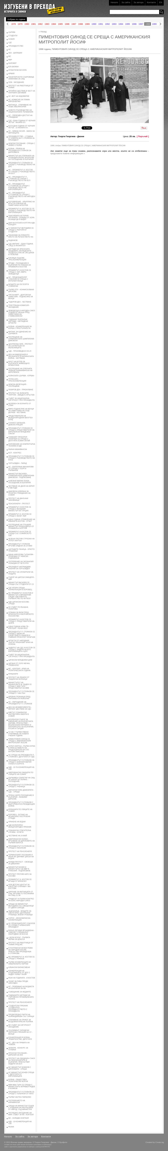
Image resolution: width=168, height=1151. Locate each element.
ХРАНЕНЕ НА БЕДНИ (17, 822)
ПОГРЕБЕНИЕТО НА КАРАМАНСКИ (16, 1101)
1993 (114, 24)
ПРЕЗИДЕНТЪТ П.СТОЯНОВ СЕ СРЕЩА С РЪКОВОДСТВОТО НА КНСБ (21, 458)
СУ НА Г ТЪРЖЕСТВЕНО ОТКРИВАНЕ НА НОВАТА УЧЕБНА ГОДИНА (18, 733)
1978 (13, 24)
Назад (7, 24)
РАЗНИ (11, 1127)
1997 (141, 24)
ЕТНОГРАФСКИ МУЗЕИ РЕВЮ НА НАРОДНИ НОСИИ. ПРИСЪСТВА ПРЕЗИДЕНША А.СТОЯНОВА (20, 950)
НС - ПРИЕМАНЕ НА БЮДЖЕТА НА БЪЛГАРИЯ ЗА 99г (21, 987)
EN (160, 2)
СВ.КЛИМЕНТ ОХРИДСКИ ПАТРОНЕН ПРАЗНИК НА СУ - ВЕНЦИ (20, 1032)
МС (9, 56)
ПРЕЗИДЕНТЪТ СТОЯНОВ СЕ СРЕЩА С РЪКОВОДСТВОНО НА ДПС (21, 164)
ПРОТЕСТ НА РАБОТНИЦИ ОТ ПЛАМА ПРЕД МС (20, 943)
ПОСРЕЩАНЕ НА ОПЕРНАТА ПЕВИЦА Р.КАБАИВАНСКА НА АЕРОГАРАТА (20, 370)
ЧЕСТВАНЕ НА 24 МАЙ (17, 836)
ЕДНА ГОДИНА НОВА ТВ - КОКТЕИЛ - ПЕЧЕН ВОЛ (18, 627)
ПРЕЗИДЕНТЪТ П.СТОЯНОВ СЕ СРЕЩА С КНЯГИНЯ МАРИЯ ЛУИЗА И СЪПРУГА (21, 762)
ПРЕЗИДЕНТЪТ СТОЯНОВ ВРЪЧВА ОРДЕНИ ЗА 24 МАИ (20, 545)
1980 (26, 24)
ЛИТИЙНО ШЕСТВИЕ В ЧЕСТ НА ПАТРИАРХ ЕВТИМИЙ (21, 92)
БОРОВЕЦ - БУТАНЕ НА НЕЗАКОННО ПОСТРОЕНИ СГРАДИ (19, 816)
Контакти (151, 2)
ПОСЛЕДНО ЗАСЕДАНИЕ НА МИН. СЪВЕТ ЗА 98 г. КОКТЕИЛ (21, 1114)
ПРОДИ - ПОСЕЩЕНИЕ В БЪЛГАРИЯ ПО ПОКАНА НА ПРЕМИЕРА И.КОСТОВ (19, 265)
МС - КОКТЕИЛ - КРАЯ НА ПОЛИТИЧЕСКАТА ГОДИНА (19, 669)
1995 (127, 24)
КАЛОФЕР (12, 63)
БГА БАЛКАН (13, 67)
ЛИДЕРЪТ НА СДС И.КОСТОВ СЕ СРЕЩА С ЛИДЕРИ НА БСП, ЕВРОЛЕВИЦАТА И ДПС (21, 649)
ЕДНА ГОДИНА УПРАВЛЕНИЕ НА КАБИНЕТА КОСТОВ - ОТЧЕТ (21, 520)
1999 (154, 24)
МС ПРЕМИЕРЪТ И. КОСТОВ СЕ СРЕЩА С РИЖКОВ (21, 958)
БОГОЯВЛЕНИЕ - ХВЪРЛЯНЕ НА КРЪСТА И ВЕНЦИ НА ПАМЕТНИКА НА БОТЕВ (21, 203)
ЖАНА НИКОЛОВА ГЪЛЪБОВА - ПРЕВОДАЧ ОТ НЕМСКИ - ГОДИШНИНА (21, 556)
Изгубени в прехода (33, 7)
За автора (138, 2)
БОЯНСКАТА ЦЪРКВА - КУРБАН (21, 376)
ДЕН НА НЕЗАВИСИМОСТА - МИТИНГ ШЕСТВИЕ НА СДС (20, 708)
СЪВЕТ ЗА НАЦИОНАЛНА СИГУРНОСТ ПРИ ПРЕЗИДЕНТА (21, 399)
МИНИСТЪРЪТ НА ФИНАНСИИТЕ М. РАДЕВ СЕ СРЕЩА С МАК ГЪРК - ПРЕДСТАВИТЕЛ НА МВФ (20, 685)
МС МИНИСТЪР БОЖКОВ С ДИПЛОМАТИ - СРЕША (19, 1068)
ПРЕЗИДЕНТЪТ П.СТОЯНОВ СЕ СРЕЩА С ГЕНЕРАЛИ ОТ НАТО (21, 1093)
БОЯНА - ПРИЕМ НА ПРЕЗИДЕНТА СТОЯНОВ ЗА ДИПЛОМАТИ (19, 150)
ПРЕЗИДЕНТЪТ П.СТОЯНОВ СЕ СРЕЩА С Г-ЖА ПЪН (21, 692)
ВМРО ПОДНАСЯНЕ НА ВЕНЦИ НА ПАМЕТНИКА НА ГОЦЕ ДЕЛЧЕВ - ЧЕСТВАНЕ (21, 410)
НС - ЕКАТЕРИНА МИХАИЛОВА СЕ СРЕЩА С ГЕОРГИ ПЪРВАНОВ (21, 468)
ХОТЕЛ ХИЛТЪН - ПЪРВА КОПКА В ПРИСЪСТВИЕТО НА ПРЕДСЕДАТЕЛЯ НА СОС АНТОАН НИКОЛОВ (21, 748)
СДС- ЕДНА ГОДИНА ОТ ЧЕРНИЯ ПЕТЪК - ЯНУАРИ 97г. (21, 121)
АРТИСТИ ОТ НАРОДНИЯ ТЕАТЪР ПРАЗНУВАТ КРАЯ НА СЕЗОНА (20, 642)
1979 (20, 24)
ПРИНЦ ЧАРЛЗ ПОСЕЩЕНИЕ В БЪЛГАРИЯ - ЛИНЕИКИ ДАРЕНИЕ (21, 797)
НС (9, 49)
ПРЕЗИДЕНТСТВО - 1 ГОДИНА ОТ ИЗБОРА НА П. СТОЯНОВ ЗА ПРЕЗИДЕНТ (21, 138)
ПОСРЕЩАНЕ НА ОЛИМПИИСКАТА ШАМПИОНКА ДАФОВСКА (21, 339)
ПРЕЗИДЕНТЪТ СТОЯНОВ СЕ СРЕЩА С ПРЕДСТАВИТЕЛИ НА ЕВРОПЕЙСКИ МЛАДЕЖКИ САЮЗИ (21, 431)
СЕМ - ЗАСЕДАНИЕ (16, 82)
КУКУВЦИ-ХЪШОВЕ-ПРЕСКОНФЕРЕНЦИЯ (17, 259)
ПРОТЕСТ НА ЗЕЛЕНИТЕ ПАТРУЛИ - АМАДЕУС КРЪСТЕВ (21, 394)
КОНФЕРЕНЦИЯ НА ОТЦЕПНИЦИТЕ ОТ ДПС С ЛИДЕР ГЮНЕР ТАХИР (19, 972)
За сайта (125, 2)
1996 (134, 24)
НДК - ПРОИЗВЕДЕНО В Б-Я (19, 351)
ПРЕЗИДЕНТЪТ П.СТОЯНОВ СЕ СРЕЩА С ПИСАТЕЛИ (21, 847)
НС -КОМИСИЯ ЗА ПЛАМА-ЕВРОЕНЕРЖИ (19, 100)
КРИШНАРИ (13, 674)
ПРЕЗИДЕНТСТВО (15, 46)
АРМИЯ (11, 73)
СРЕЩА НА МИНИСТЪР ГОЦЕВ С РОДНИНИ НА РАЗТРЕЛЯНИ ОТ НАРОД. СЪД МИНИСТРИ (21, 1107)
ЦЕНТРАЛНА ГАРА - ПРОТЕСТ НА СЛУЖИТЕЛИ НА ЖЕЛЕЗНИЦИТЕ (20, 346)
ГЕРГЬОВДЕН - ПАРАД (17, 463)
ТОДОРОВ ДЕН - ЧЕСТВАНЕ (19, 302)
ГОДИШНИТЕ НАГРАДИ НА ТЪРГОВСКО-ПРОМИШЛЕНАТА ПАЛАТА (21, 997)
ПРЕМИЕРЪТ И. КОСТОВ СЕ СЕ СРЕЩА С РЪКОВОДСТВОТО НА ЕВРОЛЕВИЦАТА (21, 210)
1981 (33, 24)
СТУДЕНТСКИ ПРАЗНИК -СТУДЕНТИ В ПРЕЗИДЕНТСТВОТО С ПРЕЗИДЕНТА (18, 1008)
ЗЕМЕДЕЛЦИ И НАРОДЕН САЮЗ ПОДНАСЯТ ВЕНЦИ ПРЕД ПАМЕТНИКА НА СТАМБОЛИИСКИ (21, 313)
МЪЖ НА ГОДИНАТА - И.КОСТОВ (21, 978)
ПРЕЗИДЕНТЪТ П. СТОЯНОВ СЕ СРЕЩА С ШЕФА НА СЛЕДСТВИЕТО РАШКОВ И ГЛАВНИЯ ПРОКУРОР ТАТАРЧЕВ (21, 634)
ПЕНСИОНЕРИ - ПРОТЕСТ (19, 504)
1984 (53, 24)
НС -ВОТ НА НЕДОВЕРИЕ (18, 96)
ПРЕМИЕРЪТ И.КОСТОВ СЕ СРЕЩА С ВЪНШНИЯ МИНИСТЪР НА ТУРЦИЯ (19, 509)
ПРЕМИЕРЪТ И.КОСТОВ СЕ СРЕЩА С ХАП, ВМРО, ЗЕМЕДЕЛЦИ (19, 272)
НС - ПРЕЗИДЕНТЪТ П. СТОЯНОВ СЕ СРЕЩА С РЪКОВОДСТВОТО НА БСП (19, 178)
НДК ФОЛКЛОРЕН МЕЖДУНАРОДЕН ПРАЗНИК (19, 826)
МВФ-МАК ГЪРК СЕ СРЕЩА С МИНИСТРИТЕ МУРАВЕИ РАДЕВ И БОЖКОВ (21, 1086)
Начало (114, 2)
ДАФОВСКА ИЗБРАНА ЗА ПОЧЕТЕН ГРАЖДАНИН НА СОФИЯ (19, 493)
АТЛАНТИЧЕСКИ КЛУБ (17, 70)
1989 (87, 24)
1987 (73, 24)
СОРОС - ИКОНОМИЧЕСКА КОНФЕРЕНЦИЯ (19, 919)
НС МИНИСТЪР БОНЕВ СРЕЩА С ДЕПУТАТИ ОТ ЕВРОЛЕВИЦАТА (21, 1074)
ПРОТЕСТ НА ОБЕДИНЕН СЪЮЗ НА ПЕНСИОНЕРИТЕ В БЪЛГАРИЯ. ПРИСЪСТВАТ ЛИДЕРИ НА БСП (21, 1061)
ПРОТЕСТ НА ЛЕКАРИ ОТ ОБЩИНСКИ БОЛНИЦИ (18, 678)
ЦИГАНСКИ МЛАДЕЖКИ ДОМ (20, 660)
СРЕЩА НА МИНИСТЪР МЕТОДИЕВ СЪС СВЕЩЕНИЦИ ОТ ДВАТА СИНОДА (21, 906)
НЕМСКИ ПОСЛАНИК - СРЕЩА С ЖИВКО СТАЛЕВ (21, 144)
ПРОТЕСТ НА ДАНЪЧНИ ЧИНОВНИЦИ (18, 499)
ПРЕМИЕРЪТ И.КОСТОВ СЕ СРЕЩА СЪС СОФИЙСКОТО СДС (19, 533)
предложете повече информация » (67, 153)
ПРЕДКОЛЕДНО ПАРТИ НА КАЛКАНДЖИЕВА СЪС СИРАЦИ (21, 1015)
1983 (47, 24)
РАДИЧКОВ (13, 240)
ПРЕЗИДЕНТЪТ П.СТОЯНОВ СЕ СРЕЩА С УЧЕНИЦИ (21, 786)
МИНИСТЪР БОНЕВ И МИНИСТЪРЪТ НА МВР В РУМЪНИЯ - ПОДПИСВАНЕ (19, 869)
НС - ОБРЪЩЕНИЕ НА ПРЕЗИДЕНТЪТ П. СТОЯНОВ (20, 703)
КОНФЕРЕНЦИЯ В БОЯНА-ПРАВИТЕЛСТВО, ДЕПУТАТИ (20, 1038)
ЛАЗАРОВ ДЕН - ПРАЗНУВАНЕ (20, 390)
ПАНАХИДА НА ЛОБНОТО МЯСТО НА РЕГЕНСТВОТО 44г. (20, 236)
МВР (10, 60)
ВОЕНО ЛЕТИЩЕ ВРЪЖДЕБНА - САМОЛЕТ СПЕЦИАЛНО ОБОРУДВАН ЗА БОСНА (21, 932)
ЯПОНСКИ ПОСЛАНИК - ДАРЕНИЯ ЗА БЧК (18, 1054)
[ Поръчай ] (143, 136)
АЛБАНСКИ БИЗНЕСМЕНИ (19, 967)
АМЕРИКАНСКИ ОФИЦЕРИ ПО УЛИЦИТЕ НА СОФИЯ (20, 773)
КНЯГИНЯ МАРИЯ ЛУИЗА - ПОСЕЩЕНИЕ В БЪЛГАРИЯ (19, 482)
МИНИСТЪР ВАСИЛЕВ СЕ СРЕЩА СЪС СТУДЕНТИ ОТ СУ (21, 583)
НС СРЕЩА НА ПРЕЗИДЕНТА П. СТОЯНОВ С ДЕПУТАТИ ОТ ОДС (21, 756)
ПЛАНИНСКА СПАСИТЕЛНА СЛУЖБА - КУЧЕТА (19, 831)
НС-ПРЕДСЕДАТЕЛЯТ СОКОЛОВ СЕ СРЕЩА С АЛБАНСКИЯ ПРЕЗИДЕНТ (21, 925)
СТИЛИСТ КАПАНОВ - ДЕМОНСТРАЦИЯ (17, 424)
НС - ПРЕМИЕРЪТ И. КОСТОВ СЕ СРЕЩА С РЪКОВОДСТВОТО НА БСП (21, 171)
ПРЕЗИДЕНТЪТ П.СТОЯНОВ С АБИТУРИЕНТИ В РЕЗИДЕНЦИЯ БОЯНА (21, 804)
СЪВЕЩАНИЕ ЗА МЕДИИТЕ (19, 992)
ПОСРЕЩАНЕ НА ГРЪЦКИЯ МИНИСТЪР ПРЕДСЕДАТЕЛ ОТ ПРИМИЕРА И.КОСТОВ (21, 526)
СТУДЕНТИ (12, 36)
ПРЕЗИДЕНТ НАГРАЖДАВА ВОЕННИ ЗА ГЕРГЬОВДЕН (19, 568)
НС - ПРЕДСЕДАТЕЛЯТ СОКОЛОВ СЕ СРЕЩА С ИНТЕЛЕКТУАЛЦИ (18, 279)
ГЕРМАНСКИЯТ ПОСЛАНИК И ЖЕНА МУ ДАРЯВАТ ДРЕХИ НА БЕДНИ (21, 856)
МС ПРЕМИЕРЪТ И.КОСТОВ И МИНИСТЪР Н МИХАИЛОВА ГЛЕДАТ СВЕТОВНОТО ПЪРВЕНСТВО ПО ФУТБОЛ (20, 595)
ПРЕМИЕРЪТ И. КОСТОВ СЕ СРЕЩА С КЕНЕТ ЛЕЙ (20, 515)
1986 (67, 24)
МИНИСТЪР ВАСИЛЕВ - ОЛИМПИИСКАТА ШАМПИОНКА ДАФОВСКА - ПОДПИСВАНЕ (21, 475)
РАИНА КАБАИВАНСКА (17, 449)
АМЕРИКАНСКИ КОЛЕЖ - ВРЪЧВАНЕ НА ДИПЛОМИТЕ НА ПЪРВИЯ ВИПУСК (21, 841)
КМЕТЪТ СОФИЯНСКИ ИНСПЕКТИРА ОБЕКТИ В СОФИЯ (18, 714)
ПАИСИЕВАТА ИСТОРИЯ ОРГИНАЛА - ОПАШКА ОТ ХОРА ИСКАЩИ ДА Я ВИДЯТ (21, 217)
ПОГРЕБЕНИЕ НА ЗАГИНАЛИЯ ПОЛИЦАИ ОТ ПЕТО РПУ (21, 562)
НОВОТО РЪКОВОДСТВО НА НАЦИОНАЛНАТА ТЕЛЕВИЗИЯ (20, 111)
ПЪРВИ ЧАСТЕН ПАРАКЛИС (19, 1097)
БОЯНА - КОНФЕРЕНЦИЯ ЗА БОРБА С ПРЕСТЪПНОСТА (20, 327)
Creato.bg (159, 1142)
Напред (160, 24)
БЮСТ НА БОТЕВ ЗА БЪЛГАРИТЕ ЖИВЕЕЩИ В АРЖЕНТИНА (19, 363)
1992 (107, 24)
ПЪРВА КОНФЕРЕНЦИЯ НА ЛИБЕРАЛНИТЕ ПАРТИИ (19, 963)
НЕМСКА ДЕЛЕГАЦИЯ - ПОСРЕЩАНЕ (17, 385)
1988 (80, 24)
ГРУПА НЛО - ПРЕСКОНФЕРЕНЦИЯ (17, 380)
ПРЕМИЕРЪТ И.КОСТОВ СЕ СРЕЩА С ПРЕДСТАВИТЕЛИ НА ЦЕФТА (21, 621)
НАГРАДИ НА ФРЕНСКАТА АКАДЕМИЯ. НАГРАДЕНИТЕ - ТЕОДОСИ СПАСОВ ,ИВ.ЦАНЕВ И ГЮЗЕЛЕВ (21, 251)
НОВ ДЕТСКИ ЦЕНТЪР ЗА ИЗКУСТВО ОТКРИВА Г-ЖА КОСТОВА (19, 886)
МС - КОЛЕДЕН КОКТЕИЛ (18, 1118)
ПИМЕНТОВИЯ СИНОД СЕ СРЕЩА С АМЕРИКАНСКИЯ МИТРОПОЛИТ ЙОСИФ (19, 741)
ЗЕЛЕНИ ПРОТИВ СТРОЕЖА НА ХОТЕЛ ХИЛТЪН (21, 539)
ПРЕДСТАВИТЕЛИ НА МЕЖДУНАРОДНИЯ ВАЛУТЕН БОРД (20, 417)
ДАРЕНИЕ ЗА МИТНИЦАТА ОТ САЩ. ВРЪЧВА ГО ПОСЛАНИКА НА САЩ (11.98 (21, 893)
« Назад (43, 31)
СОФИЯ (11, 39)
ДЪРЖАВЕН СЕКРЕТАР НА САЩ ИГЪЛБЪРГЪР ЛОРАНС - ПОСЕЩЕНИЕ (21, 779)
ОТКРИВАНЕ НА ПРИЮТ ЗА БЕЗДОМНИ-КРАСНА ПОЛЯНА (20, 1021)
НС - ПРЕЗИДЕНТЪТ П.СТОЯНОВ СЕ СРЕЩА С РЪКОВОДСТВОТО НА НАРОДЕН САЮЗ (21, 195)
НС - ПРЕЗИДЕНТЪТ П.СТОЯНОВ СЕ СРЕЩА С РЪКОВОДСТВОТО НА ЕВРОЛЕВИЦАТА (19, 186)
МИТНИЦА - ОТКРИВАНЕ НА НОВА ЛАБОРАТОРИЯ (20, 106)
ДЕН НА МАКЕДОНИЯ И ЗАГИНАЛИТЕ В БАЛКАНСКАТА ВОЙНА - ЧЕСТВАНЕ (21, 356)
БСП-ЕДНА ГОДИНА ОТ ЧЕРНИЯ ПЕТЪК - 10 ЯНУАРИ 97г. (21, 127)
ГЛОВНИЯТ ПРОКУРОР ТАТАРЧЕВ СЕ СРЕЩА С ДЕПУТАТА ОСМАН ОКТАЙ (19, 439)
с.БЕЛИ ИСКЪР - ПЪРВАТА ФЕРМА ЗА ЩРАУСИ (19, 938)
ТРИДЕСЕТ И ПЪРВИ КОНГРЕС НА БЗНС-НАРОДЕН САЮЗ (21, 900)
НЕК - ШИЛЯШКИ (15, 53)
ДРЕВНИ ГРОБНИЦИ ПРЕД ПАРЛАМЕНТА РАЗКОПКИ (19, 697)
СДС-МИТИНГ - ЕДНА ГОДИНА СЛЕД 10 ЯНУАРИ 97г (20, 245)
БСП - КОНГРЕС (14, 453)
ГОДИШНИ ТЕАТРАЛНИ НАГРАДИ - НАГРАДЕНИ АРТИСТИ (18, 321)
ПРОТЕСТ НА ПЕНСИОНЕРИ (20, 851)
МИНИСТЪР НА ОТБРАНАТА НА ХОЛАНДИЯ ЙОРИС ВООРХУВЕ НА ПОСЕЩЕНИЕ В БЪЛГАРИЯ (21, 157)
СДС (10, 42)
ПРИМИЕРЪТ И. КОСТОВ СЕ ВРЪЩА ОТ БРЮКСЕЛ (20, 880)
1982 (40, 24)
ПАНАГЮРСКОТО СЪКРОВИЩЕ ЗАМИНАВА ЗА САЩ (21, 78)
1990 (94, 24)
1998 (147, 24)
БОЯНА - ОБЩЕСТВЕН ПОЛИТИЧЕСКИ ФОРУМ (18, 1080)
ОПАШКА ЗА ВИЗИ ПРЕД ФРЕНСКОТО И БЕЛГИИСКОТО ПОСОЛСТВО (21, 614)
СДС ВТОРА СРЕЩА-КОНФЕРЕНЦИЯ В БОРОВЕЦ (20, 589)
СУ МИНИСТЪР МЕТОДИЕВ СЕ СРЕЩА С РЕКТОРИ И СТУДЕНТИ (21, 230)
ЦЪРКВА (11, 32)
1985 (60, 24)
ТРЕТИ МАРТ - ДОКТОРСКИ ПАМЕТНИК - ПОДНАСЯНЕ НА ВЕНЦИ (20, 296)
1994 (120, 24)
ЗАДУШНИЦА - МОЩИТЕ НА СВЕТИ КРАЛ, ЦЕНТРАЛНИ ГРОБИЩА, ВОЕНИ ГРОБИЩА (20, 913)
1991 (100, 24)
